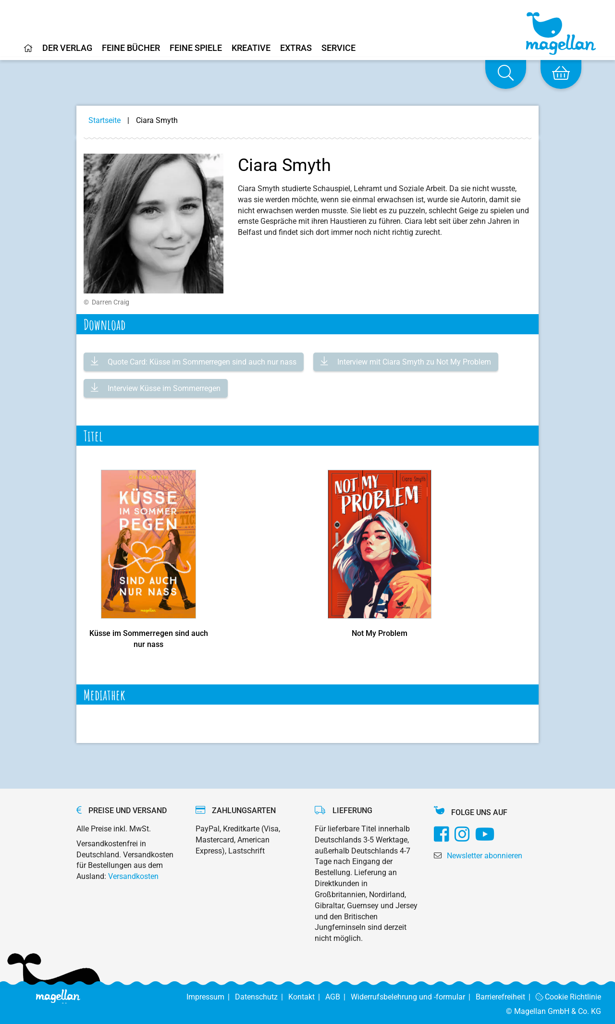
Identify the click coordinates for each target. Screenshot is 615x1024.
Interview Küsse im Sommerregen (163, 388)
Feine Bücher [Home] (131, 48)
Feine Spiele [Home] (196, 48)
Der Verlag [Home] (67, 48)
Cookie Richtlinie (569, 996)
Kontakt (306, 996)
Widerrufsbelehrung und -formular (413, 996)
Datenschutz (261, 996)
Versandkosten (133, 876)
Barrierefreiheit (506, 996)
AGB (338, 996)
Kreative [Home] (251, 48)
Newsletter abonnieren (484, 855)
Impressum (210, 996)
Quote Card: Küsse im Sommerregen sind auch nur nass (201, 361)
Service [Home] (338, 48)
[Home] (28, 52)
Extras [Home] (296, 48)
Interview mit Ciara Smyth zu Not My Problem (413, 361)
